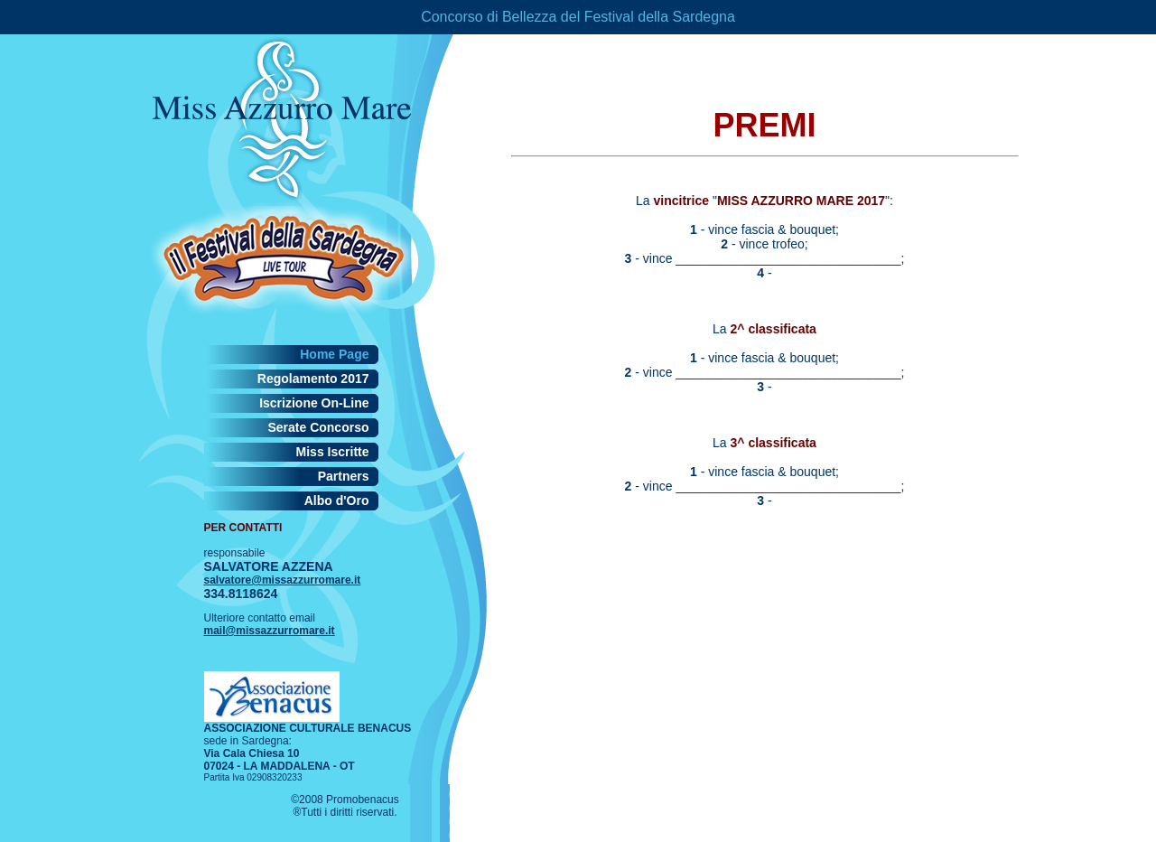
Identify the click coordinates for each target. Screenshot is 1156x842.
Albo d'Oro (336, 500)
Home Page (334, 354)
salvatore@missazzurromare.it (282, 580)
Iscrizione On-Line (313, 403)
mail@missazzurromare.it (269, 630)
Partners (343, 476)
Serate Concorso (317, 427)
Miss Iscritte (332, 451)
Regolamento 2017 (313, 378)
